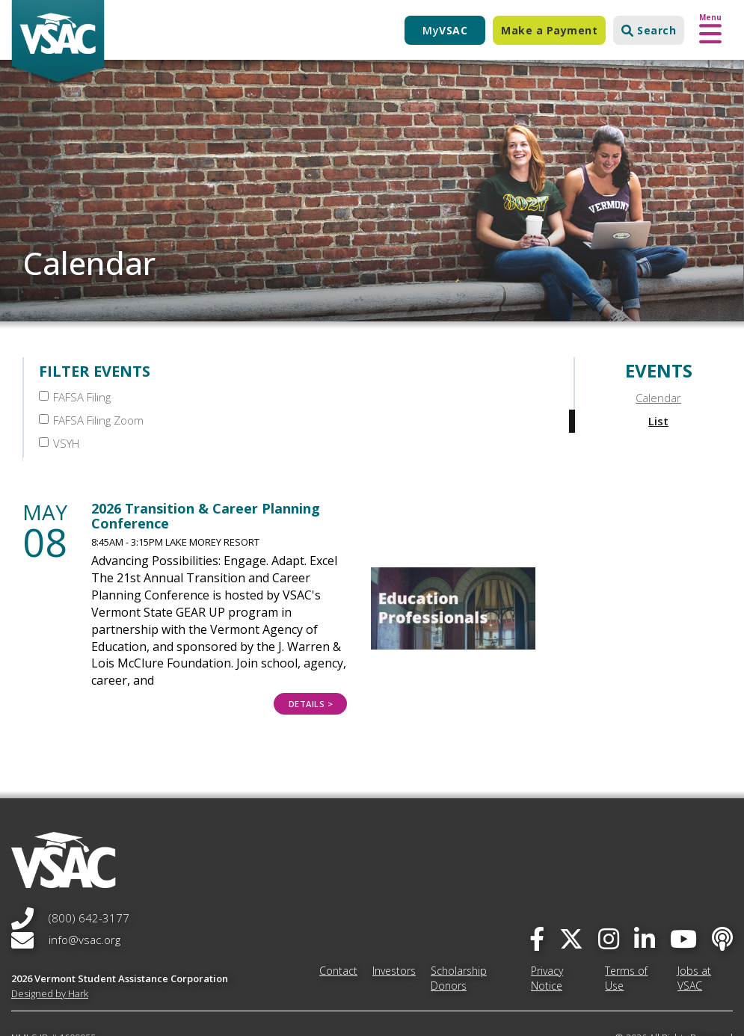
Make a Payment (549, 30)
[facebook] (536, 888)
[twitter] (571, 888)
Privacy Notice (547, 927)
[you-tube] (683, 888)
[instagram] (608, 888)
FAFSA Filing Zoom (260, 396)
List (658, 420)
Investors (394, 920)
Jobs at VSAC (694, 927)
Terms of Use (626, 927)
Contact (338, 920)
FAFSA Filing (75, 396)
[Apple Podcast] (722, 888)
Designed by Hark (49, 942)
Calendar (658, 397)
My (444, 30)
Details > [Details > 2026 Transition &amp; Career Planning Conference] (311, 653)
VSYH (397, 396)
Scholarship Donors (459, 927)
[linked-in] (644, 888)
